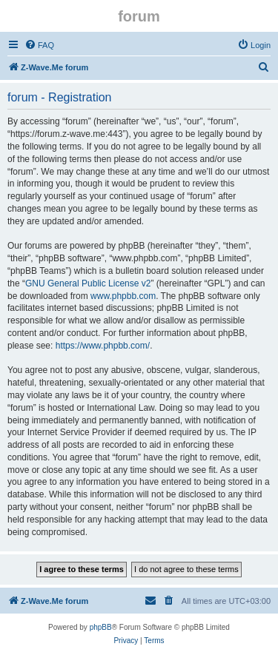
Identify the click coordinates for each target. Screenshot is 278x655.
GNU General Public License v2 (87, 283)
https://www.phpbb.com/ (103, 345)
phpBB (101, 627)
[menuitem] (39, 45)
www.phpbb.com (123, 296)
